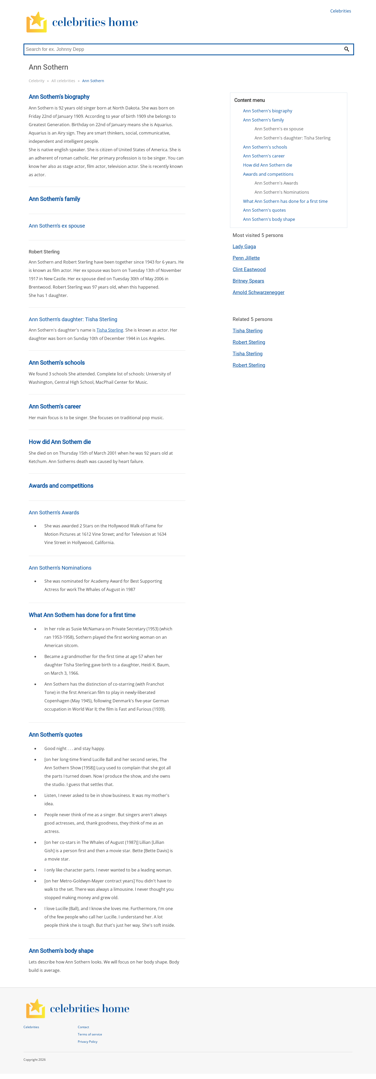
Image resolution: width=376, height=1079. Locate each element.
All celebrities (63, 80)
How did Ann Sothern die (267, 165)
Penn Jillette (246, 258)
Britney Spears (248, 281)
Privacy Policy (87, 1041)
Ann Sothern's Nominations (282, 192)
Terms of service (90, 1034)
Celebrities (340, 11)
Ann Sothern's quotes (264, 210)
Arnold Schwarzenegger (258, 292)
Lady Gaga (244, 246)
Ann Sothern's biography (267, 111)
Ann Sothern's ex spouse (279, 129)
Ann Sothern (93, 80)
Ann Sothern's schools (265, 147)
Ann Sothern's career (264, 156)
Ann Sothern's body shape (269, 219)
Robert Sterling (249, 342)
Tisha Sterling (110, 330)
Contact (83, 1027)
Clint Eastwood (249, 269)
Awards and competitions (268, 174)
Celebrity (36, 80)
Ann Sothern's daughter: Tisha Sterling (293, 138)
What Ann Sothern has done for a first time (285, 201)
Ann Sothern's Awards (276, 183)
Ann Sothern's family (263, 120)
